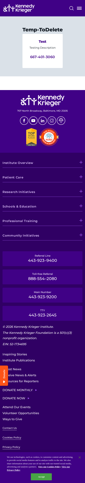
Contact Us (10, 428)
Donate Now (14, 398)
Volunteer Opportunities (21, 413)
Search (71, 8)
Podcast (61, 120)
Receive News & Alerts (19, 375)
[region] (42, 467)
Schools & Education (19, 206)
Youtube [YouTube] (33, 120)
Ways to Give (12, 419)
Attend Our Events (17, 407)
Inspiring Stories (15, 354)
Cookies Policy (12, 437)
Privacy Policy (11, 447)
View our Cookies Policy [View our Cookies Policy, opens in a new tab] (49, 466)
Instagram (52, 120)
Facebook (24, 120)
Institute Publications (19, 360)
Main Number (42, 295)
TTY (42, 313)
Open (79, 9)
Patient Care (13, 177)
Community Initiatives (21, 235)
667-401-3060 (42, 57)
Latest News (12, 369)
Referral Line (42, 258)
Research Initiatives (19, 192)
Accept (41, 476)
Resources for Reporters (21, 381)
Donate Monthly (18, 390)
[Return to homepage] (19, 8)
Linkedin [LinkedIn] (42, 120)
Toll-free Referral (42, 276)
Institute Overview (18, 163)
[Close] (79, 457)
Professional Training (20, 221)
